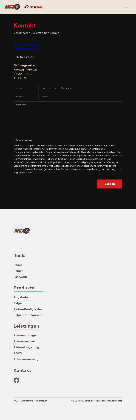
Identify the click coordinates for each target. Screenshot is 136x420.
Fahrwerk (20, 276)
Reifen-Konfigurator (28, 309)
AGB (16, 400)
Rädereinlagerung (26, 347)
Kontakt (22, 370)
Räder (18, 265)
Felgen (18, 271)
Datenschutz (27, 400)
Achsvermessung (26, 359)
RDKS (18, 353)
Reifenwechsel (24, 341)
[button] (126, 7)
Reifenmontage (25, 335)
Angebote (21, 297)
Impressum (41, 400)
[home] (25, 7)
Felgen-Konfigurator (28, 315)
